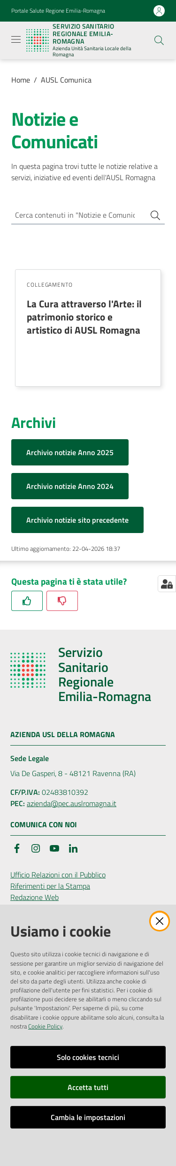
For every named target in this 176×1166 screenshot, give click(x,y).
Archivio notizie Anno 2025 (70, 452)
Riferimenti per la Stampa (50, 886)
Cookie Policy (45, 1026)
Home (20, 79)
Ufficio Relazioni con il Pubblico (58, 874)
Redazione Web (34, 897)
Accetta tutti (88, 1087)
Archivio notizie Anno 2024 (70, 486)
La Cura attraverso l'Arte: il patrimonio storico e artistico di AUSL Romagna (84, 316)
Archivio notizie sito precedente (77, 520)
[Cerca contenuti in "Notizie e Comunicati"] (74, 215)
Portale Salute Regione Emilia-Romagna (58, 11)
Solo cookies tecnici (88, 1057)
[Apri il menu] (16, 39)
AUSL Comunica (66, 79)
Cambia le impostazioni (88, 1117)
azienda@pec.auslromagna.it (71, 803)
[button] (159, 40)
